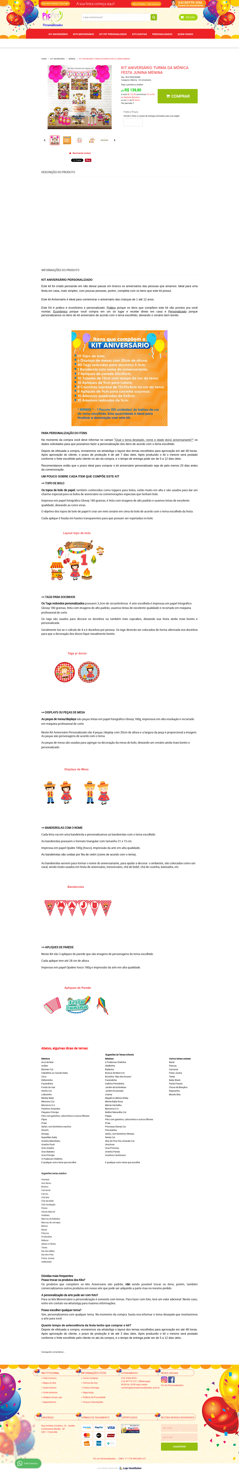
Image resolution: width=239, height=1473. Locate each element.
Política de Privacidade (94, 1397)
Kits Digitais (139, 34)
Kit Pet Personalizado (113, 34)
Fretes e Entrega (91, 1387)
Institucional (50, 1373)
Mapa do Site (49, 1382)
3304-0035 (129, 1378)
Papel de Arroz (131, 43)
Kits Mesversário (83, 34)
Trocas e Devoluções (93, 1401)
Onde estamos (50, 1392)
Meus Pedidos (139, 4)
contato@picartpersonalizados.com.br (140, 1387)
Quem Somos (185, 34)
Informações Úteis (93, 1373)
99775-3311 (135, 1381)
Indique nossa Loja (52, 1397)
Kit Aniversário (58, 34)
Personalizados (162, 34)
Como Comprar (90, 1378)
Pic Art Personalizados (172, 1385)
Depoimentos (109, 43)
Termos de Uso (90, 1382)
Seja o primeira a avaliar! (132, 84)
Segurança (88, 1392)
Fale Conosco (153, 4)
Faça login (64, 3)
